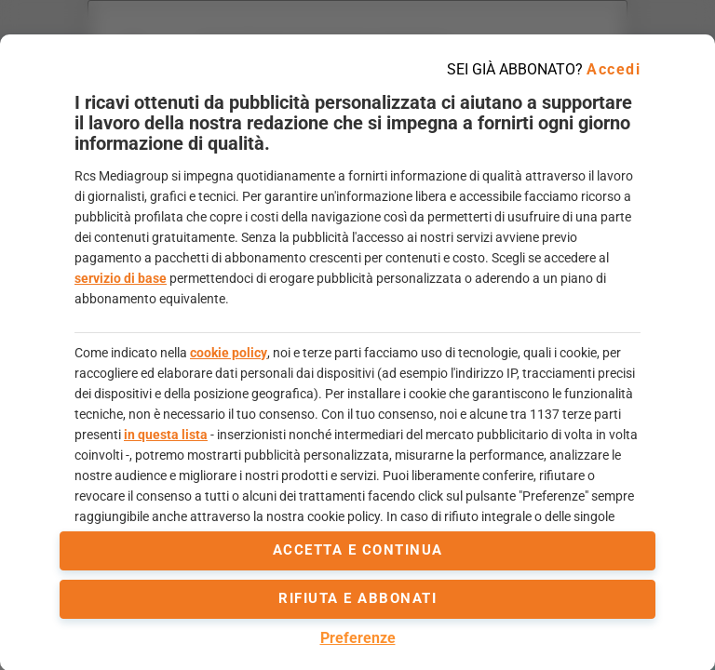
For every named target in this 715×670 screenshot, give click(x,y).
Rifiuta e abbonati (357, 598)
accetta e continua (358, 550)
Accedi (614, 69)
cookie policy (228, 352)
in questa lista (166, 434)
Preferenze (358, 638)
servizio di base (120, 278)
